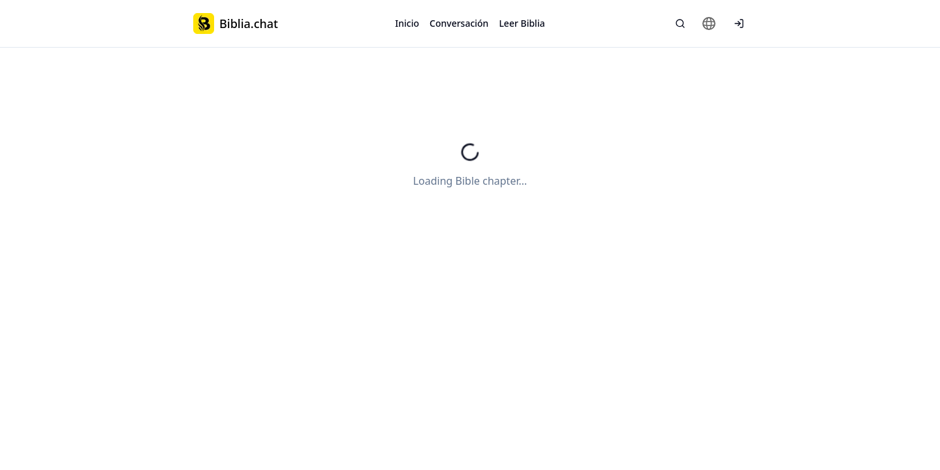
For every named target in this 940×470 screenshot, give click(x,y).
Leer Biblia (521, 23)
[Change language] (709, 23)
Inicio (407, 23)
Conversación (459, 23)
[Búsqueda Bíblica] (680, 23)
